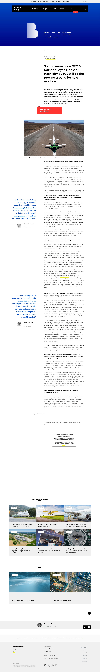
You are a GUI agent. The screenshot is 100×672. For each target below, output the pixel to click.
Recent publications (18, 646)
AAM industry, (75, 177)
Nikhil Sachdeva (50, 58)
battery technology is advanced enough (55, 253)
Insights (26, 638)
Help (85, 652)
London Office (46, 626)
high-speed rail (64, 325)
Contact (84, 661)
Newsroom (83, 647)
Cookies (84, 658)
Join (14, 651)
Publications (35, 638)
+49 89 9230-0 (51, 655)
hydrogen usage (64, 277)
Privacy (84, 655)
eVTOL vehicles (70, 399)
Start (18, 638)
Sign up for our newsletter (50, 110)
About (14, 649)
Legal (85, 650)
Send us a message (53, 658)
